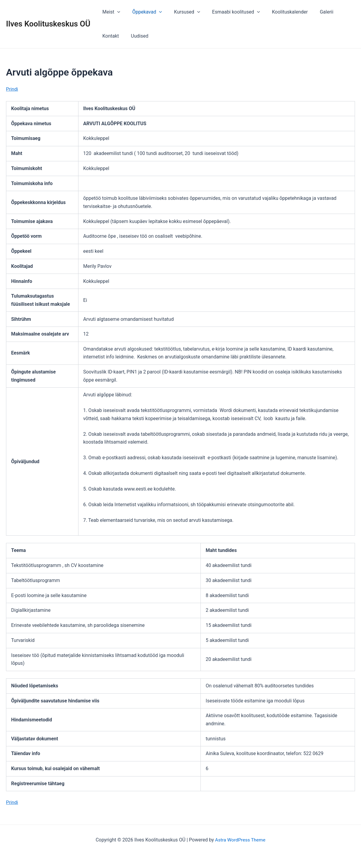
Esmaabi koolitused (228, 12)
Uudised (110, 36)
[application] (116, 12)
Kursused (181, 12)
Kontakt (338, 12)
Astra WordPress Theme (240, 840)
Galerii (313, 12)
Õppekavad (143, 12)
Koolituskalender (279, 12)
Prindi (12, 89)
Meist (110, 12)
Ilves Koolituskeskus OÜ (48, 23)
